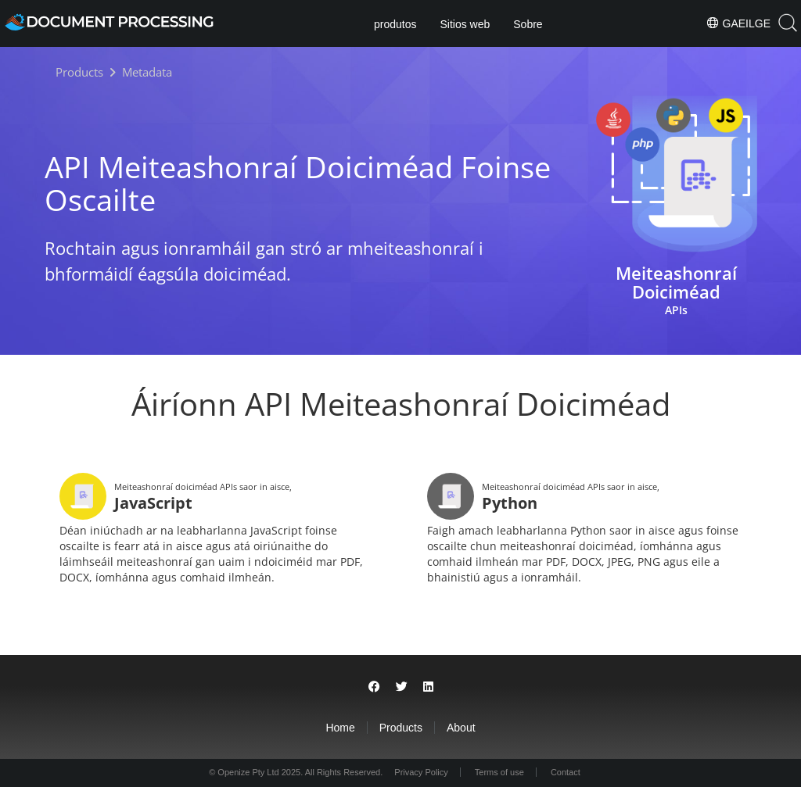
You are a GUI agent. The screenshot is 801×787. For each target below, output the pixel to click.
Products (400, 727)
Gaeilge (738, 23)
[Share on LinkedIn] (428, 686)
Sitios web (465, 24)
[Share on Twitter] (401, 686)
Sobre (527, 24)
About (461, 727)
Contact (565, 772)
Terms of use (499, 772)
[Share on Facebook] (374, 686)
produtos (395, 24)
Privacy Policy (420, 772)
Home (339, 727)
